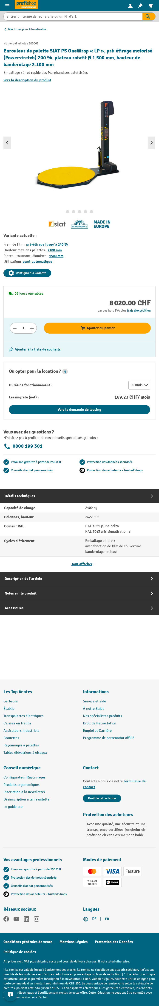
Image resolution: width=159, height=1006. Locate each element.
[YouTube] (16, 920)
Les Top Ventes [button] (17, 692)
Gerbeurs (10, 701)
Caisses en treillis (17, 723)
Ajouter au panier (97, 328)
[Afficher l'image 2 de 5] (73, 211)
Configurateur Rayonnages (24, 777)
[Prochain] (151, 143)
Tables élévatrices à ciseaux (25, 753)
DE (94, 919)
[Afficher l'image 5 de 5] (91, 211)
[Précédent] (7, 143)
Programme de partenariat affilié (108, 738)
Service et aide (94, 701)
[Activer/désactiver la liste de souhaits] (34, 349)
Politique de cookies (19, 952)
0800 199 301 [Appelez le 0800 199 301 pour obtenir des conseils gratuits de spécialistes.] (23, 446)
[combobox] (72, 16)
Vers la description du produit (27, 80)
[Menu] (7, 5)
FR (107, 919)
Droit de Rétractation (99, 723)
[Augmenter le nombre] (32, 328)
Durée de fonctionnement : (30, 385)
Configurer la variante (27, 273)
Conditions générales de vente (27, 942)
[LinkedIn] (26, 920)
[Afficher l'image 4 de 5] (85, 211)
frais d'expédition (139, 310)
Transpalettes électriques (23, 716)
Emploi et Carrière (97, 731)
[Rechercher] (149, 16)
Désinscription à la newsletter (27, 799)
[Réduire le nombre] (14, 328)
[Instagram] (36, 920)
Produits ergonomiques (21, 785)
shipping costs (46, 961)
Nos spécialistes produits (102, 716)
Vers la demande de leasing (79, 409)
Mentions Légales (74, 942)
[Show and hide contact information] (10, 994)
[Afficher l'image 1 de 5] (67, 211)
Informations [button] (96, 692)
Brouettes (11, 738)
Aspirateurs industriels (21, 731)
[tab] (79, 530)
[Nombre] (23, 328)
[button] (65, 371)
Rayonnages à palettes (21, 745)
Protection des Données (114, 942)
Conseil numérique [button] (22, 768)
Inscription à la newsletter (24, 792)
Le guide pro (13, 807)
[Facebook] (6, 920)
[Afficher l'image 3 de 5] (79, 211)
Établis (8, 709)
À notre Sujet (93, 709)
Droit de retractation (102, 798)
